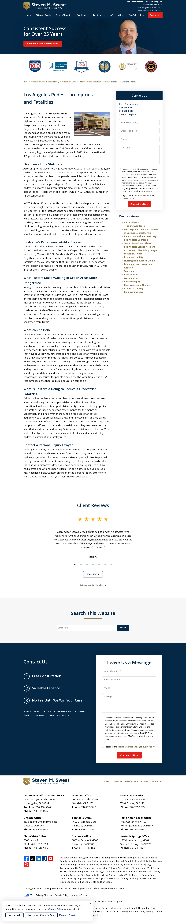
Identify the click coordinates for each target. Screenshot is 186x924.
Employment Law (133, 291)
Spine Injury (130, 271)
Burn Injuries (131, 274)
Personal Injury (52, 82)
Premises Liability (133, 257)
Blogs (142, 15)
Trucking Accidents (134, 225)
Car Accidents (131, 222)
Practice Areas (37, 82)
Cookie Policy (62, 895)
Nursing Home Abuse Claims (139, 260)
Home (28, 15)
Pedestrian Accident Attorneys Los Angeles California (85, 82)
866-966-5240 (156, 4)
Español (132, 15)
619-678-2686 (40, 848)
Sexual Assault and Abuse (137, 243)
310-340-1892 (88, 848)
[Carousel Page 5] (99, 564)
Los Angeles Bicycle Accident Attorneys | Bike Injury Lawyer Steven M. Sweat (141, 250)
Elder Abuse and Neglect (137, 285)
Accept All (14, 915)
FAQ (111, 15)
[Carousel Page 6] (105, 564)
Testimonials (99, 15)
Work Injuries (131, 278)
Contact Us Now (139, 204)
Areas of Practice (64, 15)
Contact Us (155, 15)
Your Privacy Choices (37, 895)
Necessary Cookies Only (41, 915)
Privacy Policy (128, 198)
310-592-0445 (156, 7)
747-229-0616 (88, 807)
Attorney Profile (43, 15)
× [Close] (91, 903)
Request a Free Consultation (42, 43)
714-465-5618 (137, 829)
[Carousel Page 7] (111, 564)
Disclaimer (117, 781)
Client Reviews (93, 505)
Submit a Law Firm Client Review (93, 585)
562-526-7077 (137, 848)
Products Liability (133, 288)
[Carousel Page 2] (81, 564)
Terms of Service (106, 901)
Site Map (145, 781)
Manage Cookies (80, 895)
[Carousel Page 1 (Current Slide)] (75, 564)
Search (123, 627)
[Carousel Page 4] (93, 564)
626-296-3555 (156, 10)
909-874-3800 (40, 829)
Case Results (82, 15)
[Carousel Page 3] (87, 564)
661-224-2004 (88, 829)
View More (93, 574)
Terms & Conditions (142, 195)
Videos (121, 15)
